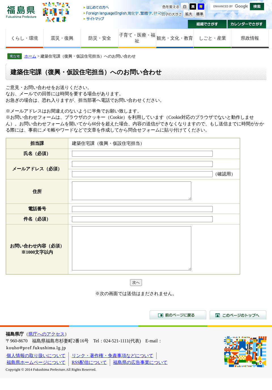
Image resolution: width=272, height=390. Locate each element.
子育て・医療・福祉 (137, 38)
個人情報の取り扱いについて (36, 367)
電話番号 (37, 212)
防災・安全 (99, 38)
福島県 (21, 11)
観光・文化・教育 (175, 38)
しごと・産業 (212, 38)
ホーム (30, 56)
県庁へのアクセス (46, 346)
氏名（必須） (37, 153)
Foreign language (125, 13)
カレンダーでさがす (247, 24)
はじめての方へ (125, 7)
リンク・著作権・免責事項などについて (112, 367)
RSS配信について (89, 374)
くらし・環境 (24, 38)
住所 (37, 193)
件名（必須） (37, 222)
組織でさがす (207, 24)
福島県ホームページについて (36, 374)
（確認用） (224, 173)
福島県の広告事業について (140, 374)
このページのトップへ (238, 326)
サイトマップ (125, 18)
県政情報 (250, 38)
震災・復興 (62, 38)
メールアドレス (37, 168)
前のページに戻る (178, 326)
